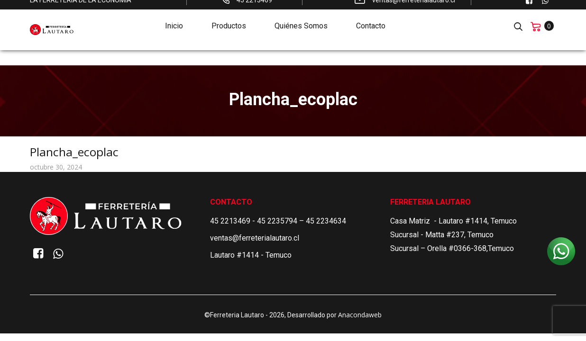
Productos (228, 17)
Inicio (174, 17)
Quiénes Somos (301, 17)
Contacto (370, 17)
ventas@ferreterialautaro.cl (254, 237)
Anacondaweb (360, 314)
